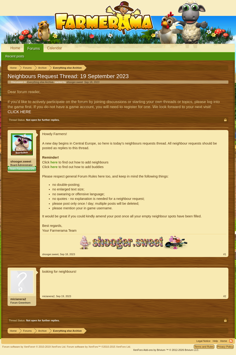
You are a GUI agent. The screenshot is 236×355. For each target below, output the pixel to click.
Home (15, 48)
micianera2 (18, 299)
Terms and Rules (204, 346)
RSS (231, 341)
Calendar (54, 48)
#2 (224, 296)
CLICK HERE (19, 112)
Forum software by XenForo (34, 346)
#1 (224, 254)
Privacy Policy (225, 346)
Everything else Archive (40, 82)
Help (215, 341)
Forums (33, 48)
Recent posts (14, 56)
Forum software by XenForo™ (99, 346)
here (54, 162)
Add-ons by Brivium (166, 350)
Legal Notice (203, 341)
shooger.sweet (75, 82)
